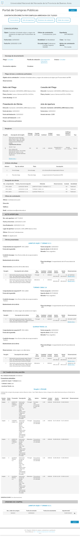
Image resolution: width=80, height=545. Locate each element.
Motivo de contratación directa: (67, 44)
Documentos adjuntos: (9, 66)
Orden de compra (63, 20)
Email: (4, 210)
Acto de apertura (28, 20)
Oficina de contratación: (45, 32)
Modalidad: (41, 40)
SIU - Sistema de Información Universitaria (44, 531)
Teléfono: (5, 207)
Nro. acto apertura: (8, 218)
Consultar (10, 59)
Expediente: (63, 32)
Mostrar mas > (12, 158)
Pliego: (5, 59)
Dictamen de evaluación (45, 20)
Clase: (62, 40)
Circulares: (30, 66)
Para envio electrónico (44, 62)
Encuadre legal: (43, 43)
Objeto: (6, 32)
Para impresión (45, 59)
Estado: (5, 236)
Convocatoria (14, 20)
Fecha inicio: (8, 40)
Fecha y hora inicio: (8, 221)
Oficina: (5, 200)
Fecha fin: (7, 43)
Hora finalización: (8, 225)
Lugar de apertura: (8, 229)
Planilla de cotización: (33, 59)
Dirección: (6, 203)
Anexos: (56, 59)
